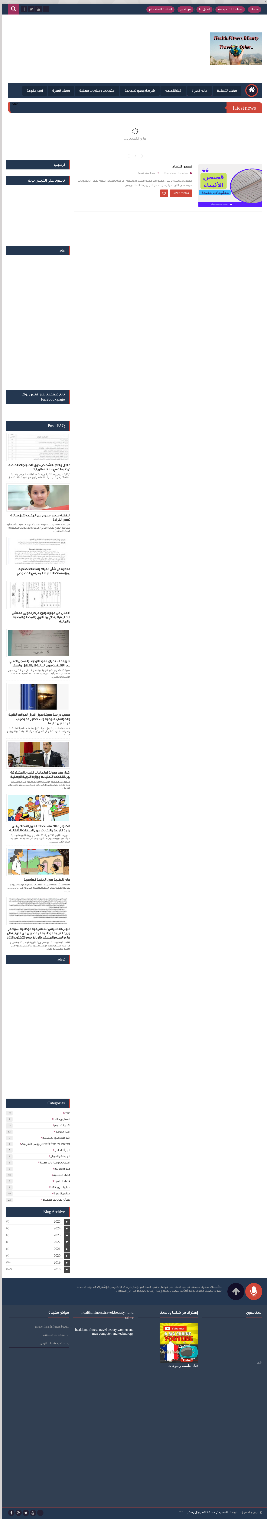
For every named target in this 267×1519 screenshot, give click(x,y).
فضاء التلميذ (60, 1181)
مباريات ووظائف (58, 1187)
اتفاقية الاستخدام (158, 9)
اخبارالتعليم (171, 91)
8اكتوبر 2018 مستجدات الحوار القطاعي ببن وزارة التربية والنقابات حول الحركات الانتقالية (37, 828)
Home (253, 9)
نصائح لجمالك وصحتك (54, 1199)
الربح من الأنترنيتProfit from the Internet (43, 1144)
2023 (55, 1235)
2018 (55, 1269)
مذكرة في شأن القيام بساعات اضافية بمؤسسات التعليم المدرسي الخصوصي (41, 571)
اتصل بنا (203, 9)
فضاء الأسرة (59, 91)
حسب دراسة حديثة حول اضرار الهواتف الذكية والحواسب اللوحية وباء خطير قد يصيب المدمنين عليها (37, 719)
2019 (55, 1262)
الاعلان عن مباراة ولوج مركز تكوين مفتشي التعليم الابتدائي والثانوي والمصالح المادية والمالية (39, 617)
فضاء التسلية (225, 91)
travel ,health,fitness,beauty (51, 1326)
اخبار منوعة (61, 1131)
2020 (55, 1255)
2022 (55, 1242)
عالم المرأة (198, 91)
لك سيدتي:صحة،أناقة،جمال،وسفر (205, 1512)
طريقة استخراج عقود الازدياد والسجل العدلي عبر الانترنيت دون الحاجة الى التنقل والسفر (38, 663)
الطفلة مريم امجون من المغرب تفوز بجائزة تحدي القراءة (38, 518)
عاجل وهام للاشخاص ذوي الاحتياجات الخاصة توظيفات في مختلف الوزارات (37, 467)
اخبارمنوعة (33, 91)
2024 (55, 1228)
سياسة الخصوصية (228, 9)
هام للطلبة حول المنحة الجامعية (45, 880)
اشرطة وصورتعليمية (138, 91)
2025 (55, 1221)
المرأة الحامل (60, 1150)
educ (65, 1113)
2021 (55, 1249)
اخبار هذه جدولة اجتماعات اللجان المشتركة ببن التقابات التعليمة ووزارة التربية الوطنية (38, 775)
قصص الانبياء (180, 166)
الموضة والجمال (58, 1156)
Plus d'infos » (179, 193)
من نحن (184, 9)
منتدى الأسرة (60, 1193)
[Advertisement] (84, 49)
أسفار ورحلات (60, 1119)
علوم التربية (60, 1168)
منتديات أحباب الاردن (51, 1343)
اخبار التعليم (60, 1125)
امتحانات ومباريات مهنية (95, 91)
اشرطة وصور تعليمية (54, 1137)
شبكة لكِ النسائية (52, 1335)
